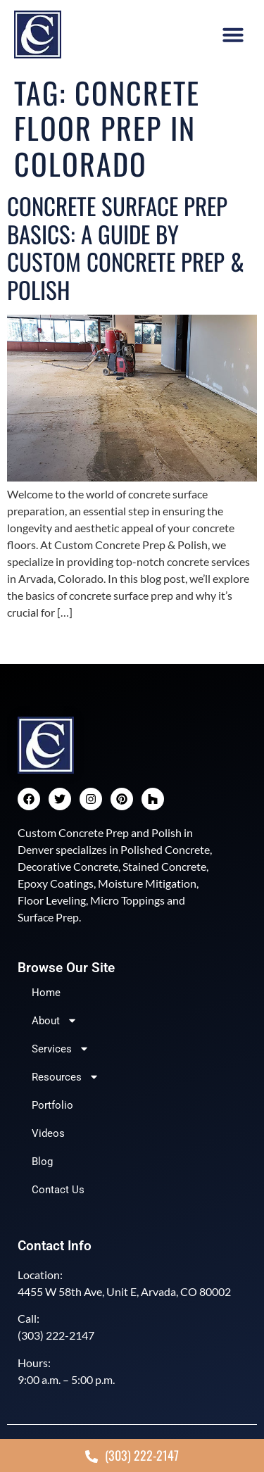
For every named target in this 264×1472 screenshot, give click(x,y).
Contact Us (58, 1189)
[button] (233, 34)
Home (46, 992)
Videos (48, 1133)
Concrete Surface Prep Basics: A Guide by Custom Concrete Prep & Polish (125, 248)
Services (60, 1048)
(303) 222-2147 (56, 1335)
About (54, 1020)
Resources (65, 1076)
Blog (42, 1161)
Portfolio (52, 1105)
